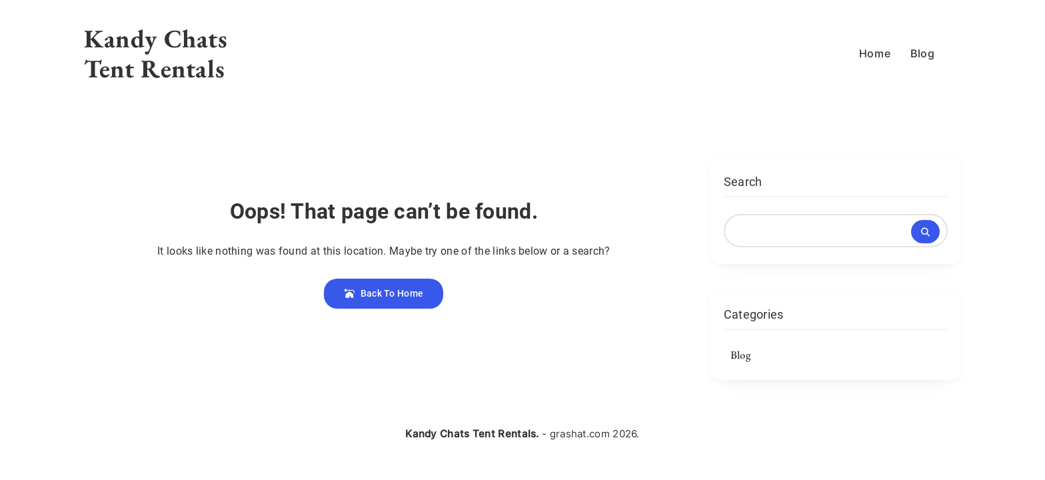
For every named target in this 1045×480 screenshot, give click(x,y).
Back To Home (383, 293)
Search (743, 182)
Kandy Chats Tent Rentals (156, 53)
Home (874, 53)
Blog (922, 53)
